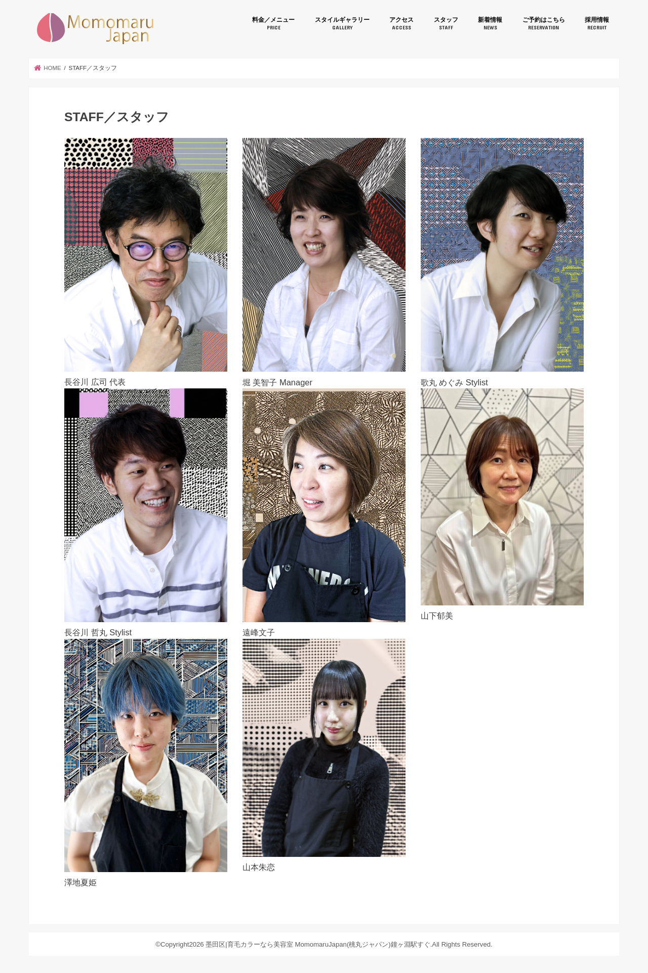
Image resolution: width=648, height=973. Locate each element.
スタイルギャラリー (342, 23)
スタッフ (446, 23)
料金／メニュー (273, 23)
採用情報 (597, 23)
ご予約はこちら (543, 23)
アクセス (401, 23)
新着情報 (490, 23)
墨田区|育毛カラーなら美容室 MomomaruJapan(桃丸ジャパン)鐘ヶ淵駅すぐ (95, 28)
